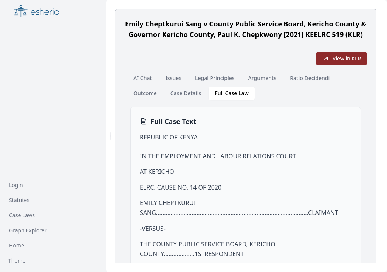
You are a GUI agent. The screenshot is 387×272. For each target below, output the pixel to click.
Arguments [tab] (262, 78)
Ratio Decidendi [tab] (310, 78)
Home (16, 245)
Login (16, 185)
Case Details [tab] (185, 93)
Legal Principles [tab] (215, 78)
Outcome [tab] (145, 93)
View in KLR (341, 58)
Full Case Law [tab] (232, 93)
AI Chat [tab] (142, 78)
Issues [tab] (173, 78)
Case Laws (22, 215)
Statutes (19, 200)
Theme (16, 260)
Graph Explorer (28, 230)
